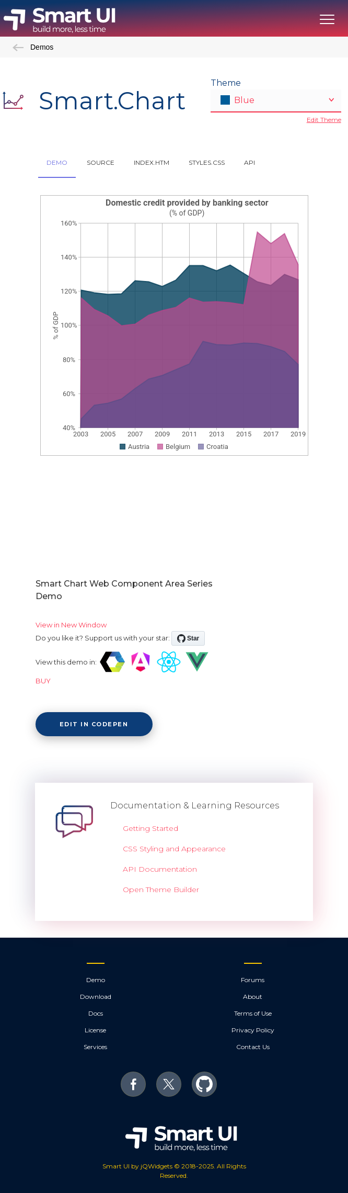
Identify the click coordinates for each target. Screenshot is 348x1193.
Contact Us (253, 1047)
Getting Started (150, 828)
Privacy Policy (252, 1030)
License (95, 1030)
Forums (252, 980)
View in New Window (71, 625)
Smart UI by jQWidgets (137, 1166)
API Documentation (160, 869)
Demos (33, 47)
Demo (95, 980)
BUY (43, 681)
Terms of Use (253, 1013)
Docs (95, 1013)
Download (95, 996)
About (252, 996)
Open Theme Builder (161, 889)
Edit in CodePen (94, 724)
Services (95, 1047)
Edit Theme (324, 119)
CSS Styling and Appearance (174, 848)
